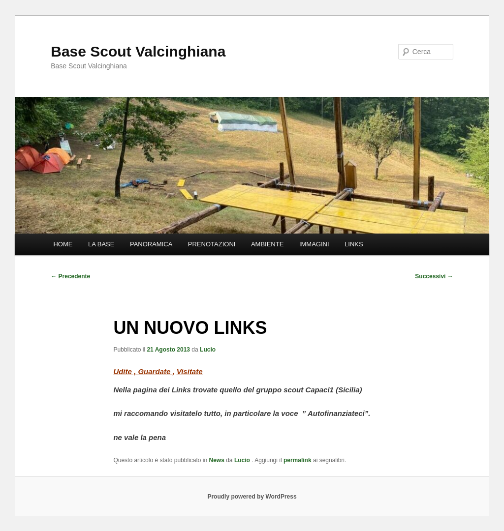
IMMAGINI (314, 244)
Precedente (70, 276)
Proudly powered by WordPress (251, 496)
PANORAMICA (151, 244)
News (216, 460)
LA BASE (101, 244)
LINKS (354, 244)
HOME (62, 244)
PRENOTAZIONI (212, 244)
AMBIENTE (267, 244)
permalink (298, 460)
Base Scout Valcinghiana (138, 51)
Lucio (208, 349)
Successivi (434, 276)
